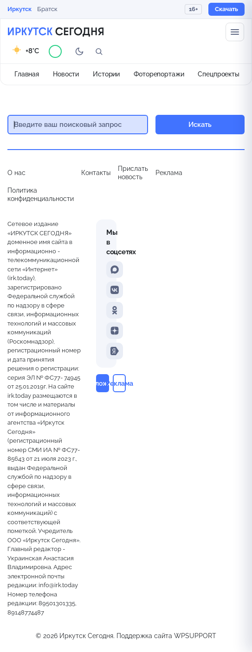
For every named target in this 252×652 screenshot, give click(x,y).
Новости (66, 74)
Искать (200, 124)
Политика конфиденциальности (40, 194)
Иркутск (19, 9)
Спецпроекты (218, 74)
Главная (26, 74)
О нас (16, 172)
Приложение (102, 383)
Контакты (95, 172)
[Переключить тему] (79, 51)
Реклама (168, 172)
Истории (106, 74)
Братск (47, 9)
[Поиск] (98, 51)
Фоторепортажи (159, 74)
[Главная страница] (55, 32)
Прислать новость (133, 173)
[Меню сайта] (235, 32)
